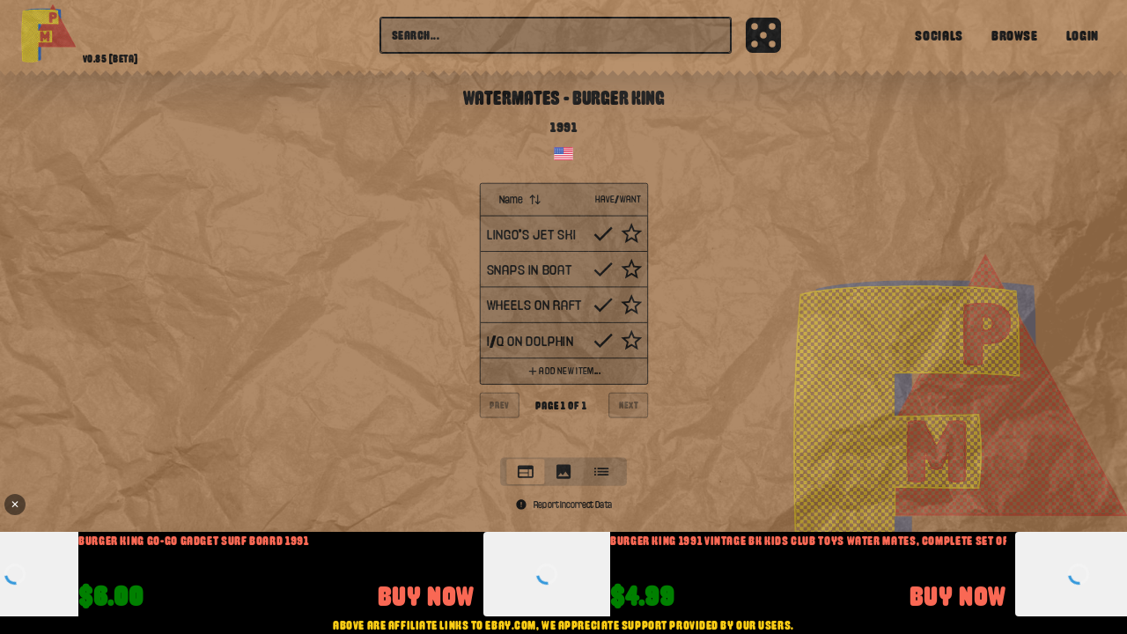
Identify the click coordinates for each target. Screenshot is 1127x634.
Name (520, 199)
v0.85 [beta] (110, 59)
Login (1082, 35)
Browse (1014, 35)
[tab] (525, 471)
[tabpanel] (563, 315)
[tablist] (563, 471)
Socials (938, 35)
